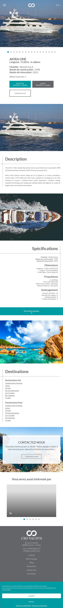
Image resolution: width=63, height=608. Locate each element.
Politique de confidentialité (23, 605)
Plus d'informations (31, 312)
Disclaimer (31, 574)
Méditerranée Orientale (13, 383)
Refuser (31, 602)
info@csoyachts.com (31, 551)
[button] (8, 52)
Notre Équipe (31, 559)
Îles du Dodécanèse (12, 391)
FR (57, 5)
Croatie (8, 398)
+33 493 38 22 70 (33, 548)
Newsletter (31, 566)
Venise (7, 386)
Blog (31, 562)
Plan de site (31, 570)
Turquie (8, 388)
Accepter (31, 596)
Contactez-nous (20, 93)
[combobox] (17, 77)
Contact (31, 555)
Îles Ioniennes (10, 395)
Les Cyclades (9, 393)
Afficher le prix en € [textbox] (16, 77)
